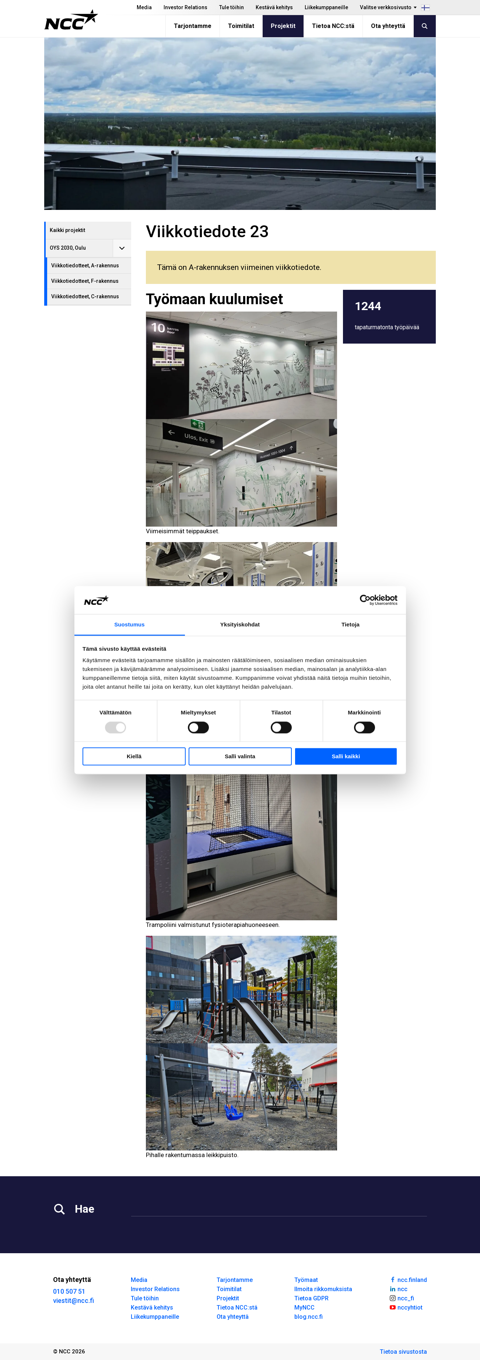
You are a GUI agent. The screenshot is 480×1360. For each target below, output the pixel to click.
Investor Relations (185, 7)
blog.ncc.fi (308, 1316)
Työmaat (306, 1279)
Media (144, 7)
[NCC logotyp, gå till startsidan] (71, 19)
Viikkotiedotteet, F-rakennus (85, 281)
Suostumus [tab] (129, 625)
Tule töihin (231, 7)
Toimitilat (241, 25)
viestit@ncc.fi (73, 1300)
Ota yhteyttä (388, 25)
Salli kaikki (346, 756)
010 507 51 (69, 1291)
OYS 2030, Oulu (68, 248)
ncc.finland (408, 1279)
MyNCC (304, 1307)
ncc (398, 1289)
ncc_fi (401, 1298)
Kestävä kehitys (274, 7)
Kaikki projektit (67, 230)
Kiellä (134, 756)
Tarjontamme (192, 25)
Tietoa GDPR (311, 1298)
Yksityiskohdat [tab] (240, 625)
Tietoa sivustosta (403, 1351)
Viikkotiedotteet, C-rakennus (85, 296)
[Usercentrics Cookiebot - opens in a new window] (365, 599)
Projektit (283, 25)
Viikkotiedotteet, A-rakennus (85, 265)
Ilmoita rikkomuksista (323, 1289)
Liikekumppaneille (326, 7)
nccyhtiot (406, 1307)
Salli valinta (240, 756)
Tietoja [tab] (350, 625)
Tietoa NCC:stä (333, 25)
